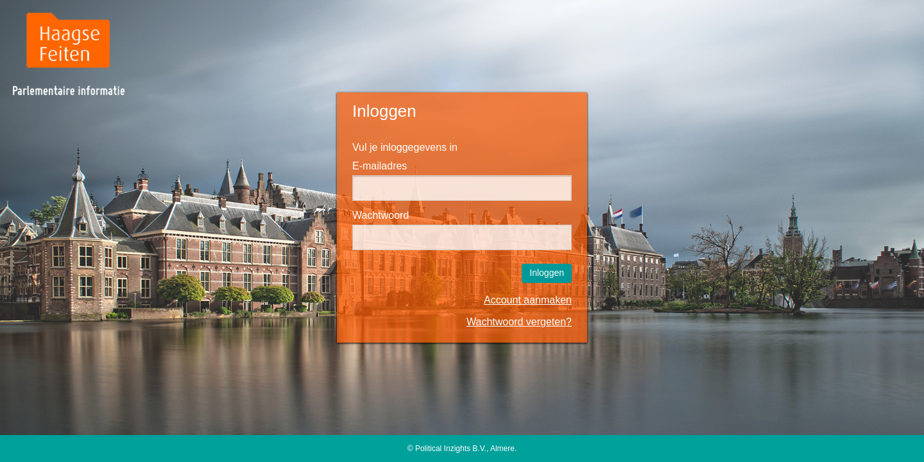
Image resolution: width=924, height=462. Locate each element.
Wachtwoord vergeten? (519, 321)
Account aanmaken (528, 300)
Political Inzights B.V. (450, 448)
